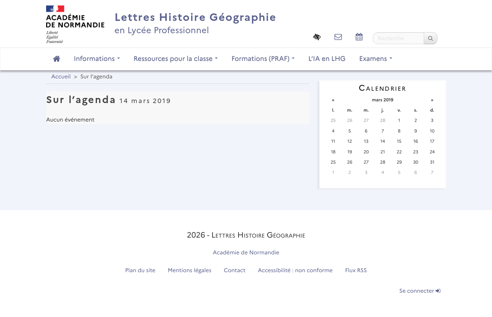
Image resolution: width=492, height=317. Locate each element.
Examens (375, 58)
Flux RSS (356, 270)
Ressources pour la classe (176, 58)
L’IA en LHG (326, 58)
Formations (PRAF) (263, 58)
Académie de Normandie (246, 253)
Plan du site (140, 270)
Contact (235, 270)
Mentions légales (189, 270)
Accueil (61, 77)
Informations (97, 58)
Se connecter (419, 291)
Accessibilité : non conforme (295, 270)
